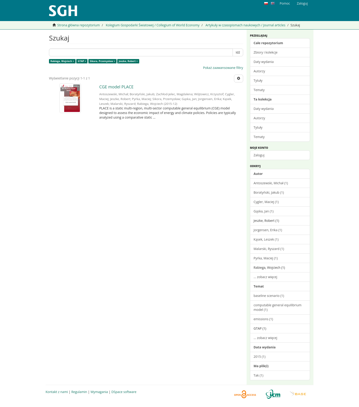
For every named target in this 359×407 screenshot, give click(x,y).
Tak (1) (259, 375)
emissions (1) (263, 319)
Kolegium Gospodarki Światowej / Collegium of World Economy (152, 25)
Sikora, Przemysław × (102, 61)
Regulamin (79, 392)
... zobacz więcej (265, 277)
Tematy (259, 90)
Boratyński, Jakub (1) (269, 192)
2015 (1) (260, 356)
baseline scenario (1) (269, 295)
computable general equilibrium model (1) (278, 307)
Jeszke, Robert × (128, 61)
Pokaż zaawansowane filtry (223, 67)
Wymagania (99, 392)
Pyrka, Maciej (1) (266, 258)
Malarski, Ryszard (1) (269, 249)
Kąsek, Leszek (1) (266, 239)
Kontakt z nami (57, 392)
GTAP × (82, 61)
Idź (238, 52)
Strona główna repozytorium (78, 25)
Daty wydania (264, 62)
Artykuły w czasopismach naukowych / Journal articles (245, 25)
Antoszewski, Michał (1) (271, 183)
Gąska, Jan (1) (264, 211)
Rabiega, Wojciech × (62, 61)
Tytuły (258, 80)
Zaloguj (259, 155)
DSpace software (123, 392)
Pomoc (285, 3)
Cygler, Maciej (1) (266, 202)
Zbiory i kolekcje (266, 52)
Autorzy (259, 71)
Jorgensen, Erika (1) (268, 230)
